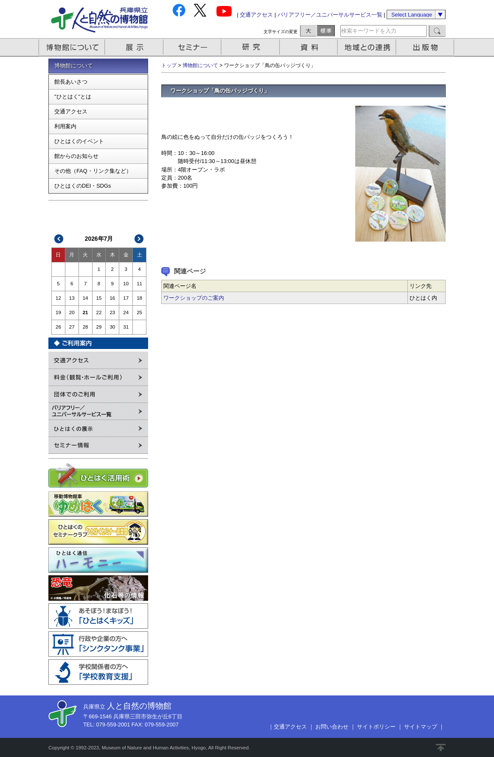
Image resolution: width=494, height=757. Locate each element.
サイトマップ (420, 726)
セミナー (193, 47)
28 (85, 326)
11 (139, 283)
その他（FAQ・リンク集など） (93, 171)
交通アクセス (256, 14)
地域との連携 (368, 47)
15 (99, 298)
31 (126, 326)
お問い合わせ (331, 726)
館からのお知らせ (76, 156)
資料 (310, 47)
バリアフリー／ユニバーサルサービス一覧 (330, 14)
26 (58, 326)
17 (126, 298)
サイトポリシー (376, 726)
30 (112, 326)
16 (112, 298)
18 (139, 298)
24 (126, 312)
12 (58, 298)
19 (58, 312)
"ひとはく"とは (72, 96)
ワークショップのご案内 (193, 298)
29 (99, 326)
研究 (251, 47)
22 (99, 312)
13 (72, 298)
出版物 (426, 47)
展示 (134, 47)
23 (112, 312)
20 (72, 312)
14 (85, 298)
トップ (169, 65)
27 (72, 326)
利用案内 (65, 126)
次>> (139, 238)
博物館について (72, 47)
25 (139, 312)
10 (126, 283)
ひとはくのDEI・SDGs (82, 186)
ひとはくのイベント (79, 141)
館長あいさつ (70, 82)
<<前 (59, 238)
